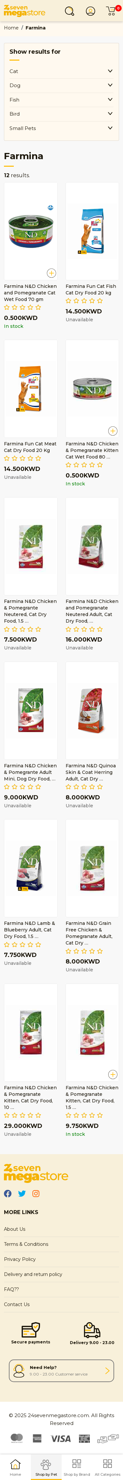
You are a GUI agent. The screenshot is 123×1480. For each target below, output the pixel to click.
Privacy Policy (20, 1259)
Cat (14, 71)
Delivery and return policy (33, 1274)
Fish (14, 100)
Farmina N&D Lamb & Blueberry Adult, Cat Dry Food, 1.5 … (29, 929)
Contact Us (17, 1304)
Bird (15, 114)
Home (11, 28)
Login (92, 11)
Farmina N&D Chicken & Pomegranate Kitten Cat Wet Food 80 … (92, 450)
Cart (112, 11)
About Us (14, 1229)
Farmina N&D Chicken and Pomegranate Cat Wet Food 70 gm (30, 292)
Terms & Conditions (26, 1244)
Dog (15, 85)
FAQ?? (11, 1289)
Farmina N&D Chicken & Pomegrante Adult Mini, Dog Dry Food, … (30, 772)
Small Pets (23, 128)
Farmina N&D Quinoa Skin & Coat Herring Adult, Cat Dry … (91, 772)
